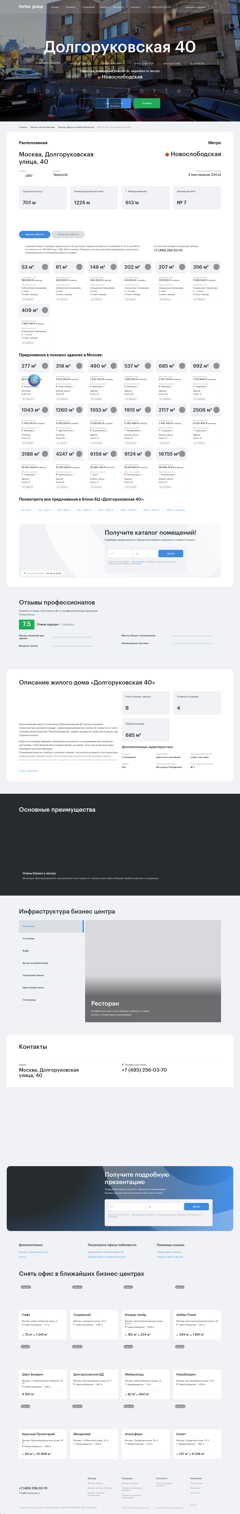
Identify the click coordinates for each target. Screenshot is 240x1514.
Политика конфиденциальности (136, 1507)
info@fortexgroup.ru (29, 1493)
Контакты (136, 7)
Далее (170, 553)
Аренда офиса (80, 63)
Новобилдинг (186, 1374)
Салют (181, 1434)
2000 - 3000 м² (128, 509)
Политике (137, 563)
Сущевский (82, 1314)
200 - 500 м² (64, 509)
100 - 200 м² (44, 509)
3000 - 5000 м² (151, 509)
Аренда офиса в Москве (169, 1252)
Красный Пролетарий (38, 1434)
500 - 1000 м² (84, 509)
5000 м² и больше (175, 509)
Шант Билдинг (32, 1374)
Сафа (26, 1314)
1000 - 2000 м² (106, 509)
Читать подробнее (28, 770)
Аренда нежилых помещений (96, 1493)
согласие (140, 561)
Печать (22, 1256)
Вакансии (120, 7)
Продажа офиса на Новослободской (106, 1256)
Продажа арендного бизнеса (132, 1489)
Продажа (72, 7)
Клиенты (104, 7)
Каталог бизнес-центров (164, 1484)
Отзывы (147, 103)
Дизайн (196, 1506)
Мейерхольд (134, 1374)
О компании (89, 7)
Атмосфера (133, 1434)
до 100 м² (26, 509)
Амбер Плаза (186, 1314)
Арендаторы (171, 63)
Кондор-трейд (135, 1314)
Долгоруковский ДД (88, 1374)
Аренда (56, 7)
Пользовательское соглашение (169, 1507)
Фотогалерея (144, 63)
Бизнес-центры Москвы (100, 1488)
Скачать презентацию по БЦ (33, 1252)
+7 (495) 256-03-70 (144, 1070)
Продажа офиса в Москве (170, 1256)
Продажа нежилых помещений (131, 1496)
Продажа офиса (113, 63)
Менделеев (82, 1434)
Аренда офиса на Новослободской (106, 1252)
